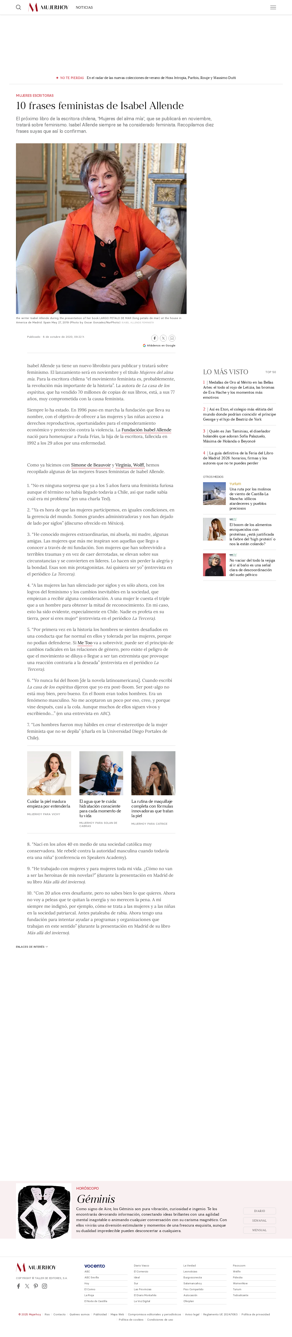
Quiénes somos (80, 1314)
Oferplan (188, 1301)
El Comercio (141, 1271)
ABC (87, 1271)
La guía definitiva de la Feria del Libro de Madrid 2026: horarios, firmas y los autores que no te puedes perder (238, 458)
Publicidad (100, 1314)
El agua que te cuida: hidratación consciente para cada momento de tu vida (100, 808)
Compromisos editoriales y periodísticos (154, 1314)
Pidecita (237, 1277)
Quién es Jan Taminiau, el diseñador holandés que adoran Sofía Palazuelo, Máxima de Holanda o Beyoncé (236, 436)
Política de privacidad (256, 1314)
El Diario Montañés (145, 1295)
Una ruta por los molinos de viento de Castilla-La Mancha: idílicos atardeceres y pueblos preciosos (250, 499)
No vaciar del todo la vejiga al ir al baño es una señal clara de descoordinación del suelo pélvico (252, 567)
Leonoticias (190, 1271)
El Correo (89, 1289)
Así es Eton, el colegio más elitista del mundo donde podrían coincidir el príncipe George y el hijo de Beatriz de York (239, 414)
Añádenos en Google (159, 345)
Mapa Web (117, 1314)
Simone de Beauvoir (91, 465)
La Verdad (189, 1265)
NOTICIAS (84, 7)
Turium (237, 1289)
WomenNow (240, 1283)
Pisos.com (239, 1265)
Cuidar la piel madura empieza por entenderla (48, 804)
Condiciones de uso (160, 1319)
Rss (47, 1314)
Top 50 (270, 372)
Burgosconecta (192, 1277)
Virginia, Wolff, (130, 465)
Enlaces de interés (32, 946)
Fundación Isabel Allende (146, 429)
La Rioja (89, 1295)
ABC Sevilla (91, 1277)
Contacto (59, 1314)
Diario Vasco (141, 1265)
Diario (259, 1211)
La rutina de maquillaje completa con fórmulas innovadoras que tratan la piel (152, 808)
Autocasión (190, 1295)
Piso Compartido (193, 1289)
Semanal (259, 1220)
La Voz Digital (142, 1301)
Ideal (137, 1277)
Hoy (86, 1283)
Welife (236, 1271)
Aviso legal (192, 1314)
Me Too (85, 642)
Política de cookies (131, 1319)
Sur (136, 1283)
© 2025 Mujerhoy (29, 1314)
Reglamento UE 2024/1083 (220, 1314)
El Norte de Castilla (95, 1301)
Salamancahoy (192, 1283)
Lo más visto (225, 372)
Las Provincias (142, 1289)
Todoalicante (240, 1295)
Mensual (259, 1230)
